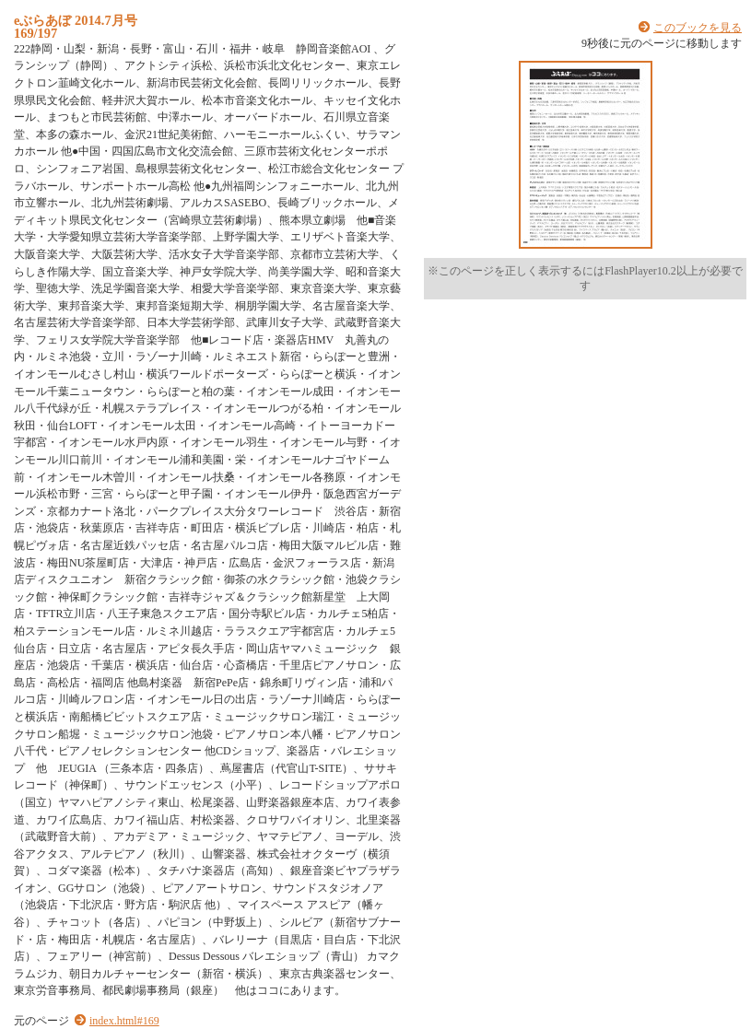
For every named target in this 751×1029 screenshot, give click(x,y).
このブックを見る (697, 27)
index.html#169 (124, 1020)
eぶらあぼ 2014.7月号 (75, 20)
